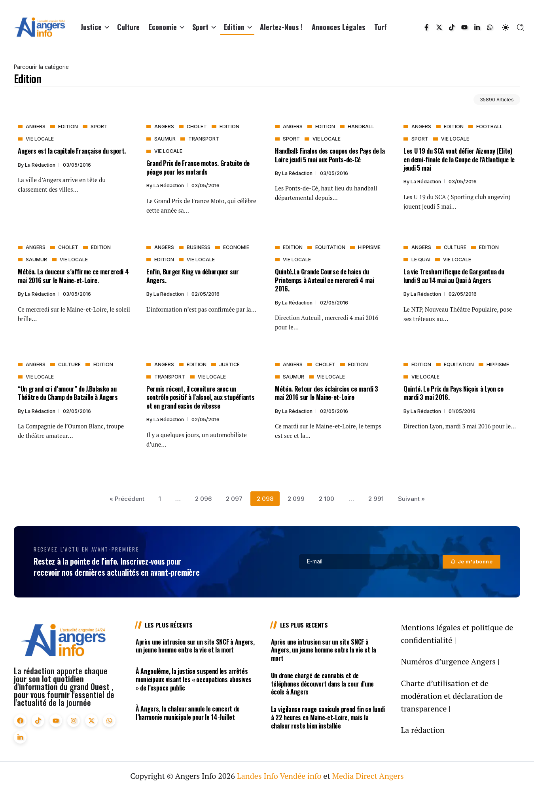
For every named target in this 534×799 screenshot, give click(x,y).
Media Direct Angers (368, 775)
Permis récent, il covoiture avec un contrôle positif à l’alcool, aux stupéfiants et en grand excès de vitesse (200, 397)
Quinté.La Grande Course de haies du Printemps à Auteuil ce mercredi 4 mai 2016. (324, 279)
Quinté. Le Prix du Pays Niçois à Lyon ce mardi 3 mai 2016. (453, 393)
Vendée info (300, 775)
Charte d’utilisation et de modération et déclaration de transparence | (452, 696)
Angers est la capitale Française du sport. (72, 151)
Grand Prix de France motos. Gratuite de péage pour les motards (198, 167)
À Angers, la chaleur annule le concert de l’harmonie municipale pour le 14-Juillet (188, 713)
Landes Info (257, 775)
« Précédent (127, 498)
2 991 (376, 498)
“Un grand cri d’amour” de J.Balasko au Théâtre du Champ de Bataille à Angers (68, 393)
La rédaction (41, 165)
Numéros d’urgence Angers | (450, 661)
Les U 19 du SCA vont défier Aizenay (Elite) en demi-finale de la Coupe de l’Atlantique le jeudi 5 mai (459, 159)
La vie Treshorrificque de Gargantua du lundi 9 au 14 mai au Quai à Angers (453, 275)
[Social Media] (426, 27)
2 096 (203, 498)
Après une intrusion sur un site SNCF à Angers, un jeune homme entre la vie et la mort (195, 646)
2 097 (234, 498)
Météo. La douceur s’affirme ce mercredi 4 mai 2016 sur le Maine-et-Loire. (73, 275)
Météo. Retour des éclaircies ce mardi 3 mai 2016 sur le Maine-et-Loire (326, 393)
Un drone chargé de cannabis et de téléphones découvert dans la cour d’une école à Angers (322, 684)
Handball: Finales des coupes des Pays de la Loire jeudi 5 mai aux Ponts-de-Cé (330, 155)
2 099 (296, 498)
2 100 (326, 498)
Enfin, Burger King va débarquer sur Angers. (192, 275)
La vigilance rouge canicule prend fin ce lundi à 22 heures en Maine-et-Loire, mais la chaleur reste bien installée (328, 717)
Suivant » (411, 498)
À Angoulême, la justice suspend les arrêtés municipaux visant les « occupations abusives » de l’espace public (194, 679)
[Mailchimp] (472, 562)
